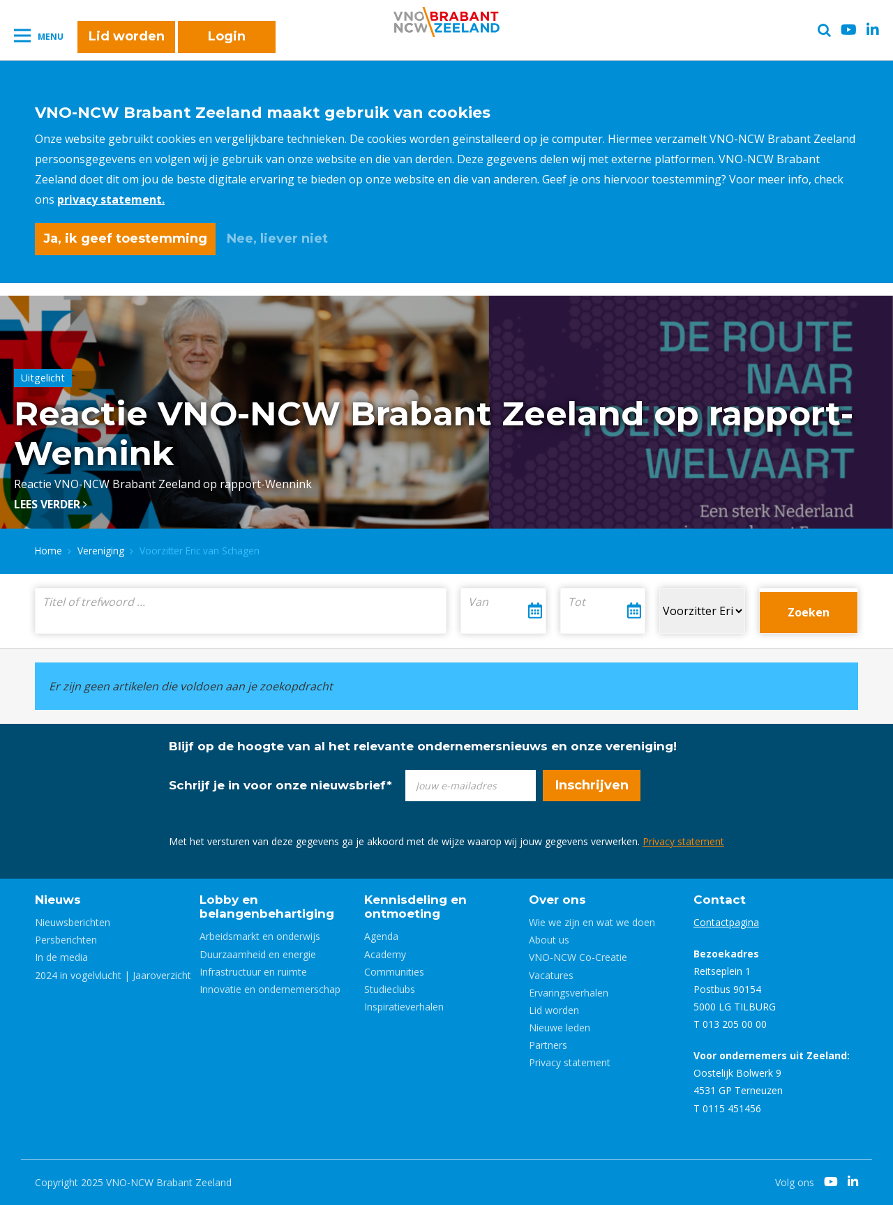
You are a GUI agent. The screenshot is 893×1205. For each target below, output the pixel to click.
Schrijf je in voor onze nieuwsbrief (280, 785)
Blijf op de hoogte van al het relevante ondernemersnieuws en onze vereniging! (423, 746)
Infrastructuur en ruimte (253, 971)
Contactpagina (726, 922)
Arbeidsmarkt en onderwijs (260, 936)
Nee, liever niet (277, 238)
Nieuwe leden (559, 1027)
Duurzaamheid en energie (258, 954)
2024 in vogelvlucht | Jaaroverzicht (113, 975)
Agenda (381, 936)
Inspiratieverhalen (404, 1006)
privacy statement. (111, 199)
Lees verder (50, 504)
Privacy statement (683, 841)
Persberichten (66, 939)
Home (48, 550)
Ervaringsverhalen (568, 992)
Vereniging (100, 550)
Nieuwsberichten (72, 922)
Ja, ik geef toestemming (125, 238)
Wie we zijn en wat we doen (592, 922)
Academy (385, 954)
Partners (548, 1045)
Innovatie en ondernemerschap (270, 989)
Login (227, 36)
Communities (394, 971)
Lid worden (127, 36)
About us (549, 939)
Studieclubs (389, 989)
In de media (61, 957)
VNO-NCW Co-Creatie (578, 957)
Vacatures (551, 975)
